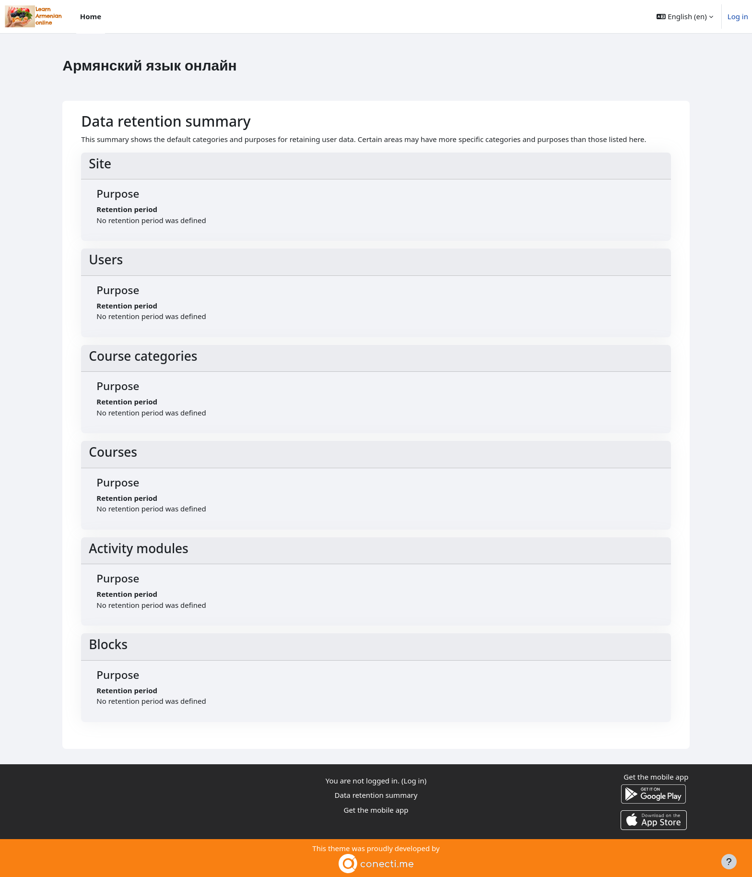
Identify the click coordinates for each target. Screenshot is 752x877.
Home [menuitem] (90, 16)
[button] (684, 16)
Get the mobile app (375, 810)
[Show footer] (729, 861)
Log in (738, 16)
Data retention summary (376, 795)
